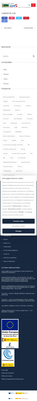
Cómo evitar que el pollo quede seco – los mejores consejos (17, 311)
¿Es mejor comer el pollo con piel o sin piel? (17, 306)
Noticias (6, 74)
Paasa (5, 79)
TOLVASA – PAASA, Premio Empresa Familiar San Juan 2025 (17, 294)
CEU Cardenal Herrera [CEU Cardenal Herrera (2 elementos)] (18, 101)
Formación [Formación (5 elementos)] (30, 119)
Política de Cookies (6, 376)
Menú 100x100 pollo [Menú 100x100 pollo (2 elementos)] (9, 136)
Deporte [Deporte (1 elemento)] (17, 110)
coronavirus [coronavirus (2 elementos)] (17, 106)
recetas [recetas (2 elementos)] (5, 153)
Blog (4, 69)
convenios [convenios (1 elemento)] (6, 106)
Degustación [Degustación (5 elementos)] (7, 110)
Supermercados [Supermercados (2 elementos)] (8, 166)
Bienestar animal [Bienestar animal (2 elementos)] (24, 97)
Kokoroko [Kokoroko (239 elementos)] (25, 127)
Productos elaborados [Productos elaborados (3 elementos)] (9, 149)
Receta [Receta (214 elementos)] (23, 149)
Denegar (18, 231)
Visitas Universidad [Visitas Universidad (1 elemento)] (9, 175)
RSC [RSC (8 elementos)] (31, 153)
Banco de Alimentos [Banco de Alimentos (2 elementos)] (9, 97)
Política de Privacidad (7, 373)
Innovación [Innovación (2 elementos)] (6, 127)
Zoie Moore (6, 27)
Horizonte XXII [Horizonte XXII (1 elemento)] (26, 123)
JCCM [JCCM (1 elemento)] (15, 127)
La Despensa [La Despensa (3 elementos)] (7, 132)
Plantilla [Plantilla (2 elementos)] (14, 140)
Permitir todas (18, 221)
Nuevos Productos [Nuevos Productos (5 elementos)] (24, 136)
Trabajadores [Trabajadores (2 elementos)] (7, 171)
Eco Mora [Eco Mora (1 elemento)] (20, 114)
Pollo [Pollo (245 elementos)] (22, 140)
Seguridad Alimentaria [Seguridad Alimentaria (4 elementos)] (9, 162)
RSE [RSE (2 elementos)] (4, 158)
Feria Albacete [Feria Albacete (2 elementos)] (18, 119)
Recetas (6, 84)
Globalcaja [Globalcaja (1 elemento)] (14, 123)
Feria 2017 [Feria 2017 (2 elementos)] (6, 119)
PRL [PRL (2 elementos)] (29, 145)
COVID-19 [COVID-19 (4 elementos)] (28, 106)
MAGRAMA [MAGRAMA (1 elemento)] (18, 132)
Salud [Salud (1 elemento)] (11, 158)
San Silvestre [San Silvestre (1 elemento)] (22, 158)
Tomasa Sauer (30, 27)
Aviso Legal (4, 370)
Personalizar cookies (18, 226)
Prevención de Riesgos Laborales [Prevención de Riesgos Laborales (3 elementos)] (13, 145)
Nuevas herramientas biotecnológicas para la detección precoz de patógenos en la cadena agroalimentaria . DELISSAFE (18, 287)
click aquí (29, 212)
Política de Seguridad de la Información (12, 379)
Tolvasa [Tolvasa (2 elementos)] (19, 166)
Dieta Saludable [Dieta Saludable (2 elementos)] (8, 114)
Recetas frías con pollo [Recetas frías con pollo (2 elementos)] (19, 153)
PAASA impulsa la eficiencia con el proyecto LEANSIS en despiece (17, 272)
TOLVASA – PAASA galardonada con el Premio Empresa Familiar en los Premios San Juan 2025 (18, 300)
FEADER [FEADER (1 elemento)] (29, 114)
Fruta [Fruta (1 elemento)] (4, 123)
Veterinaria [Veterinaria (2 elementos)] (19, 171)
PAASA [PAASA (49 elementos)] (5, 140)
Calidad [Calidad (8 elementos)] (5, 101)
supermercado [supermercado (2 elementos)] (25, 162)
